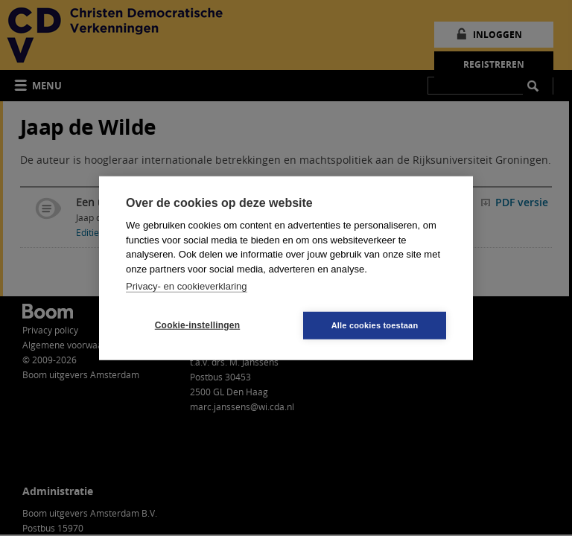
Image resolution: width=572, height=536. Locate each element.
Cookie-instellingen (197, 325)
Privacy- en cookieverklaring (186, 286)
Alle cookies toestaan (375, 324)
